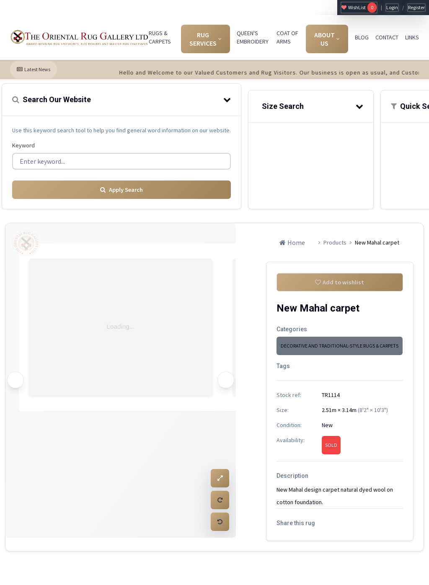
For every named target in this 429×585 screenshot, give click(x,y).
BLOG (362, 37)
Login (392, 7)
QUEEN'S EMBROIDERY (253, 37)
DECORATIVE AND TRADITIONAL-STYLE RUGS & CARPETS (339, 346)
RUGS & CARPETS (160, 37)
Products (334, 240)
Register (416, 7)
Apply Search (121, 187)
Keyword (23, 145)
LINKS (412, 37)
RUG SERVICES (205, 39)
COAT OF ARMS (287, 37)
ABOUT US (327, 39)
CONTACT (386, 37)
